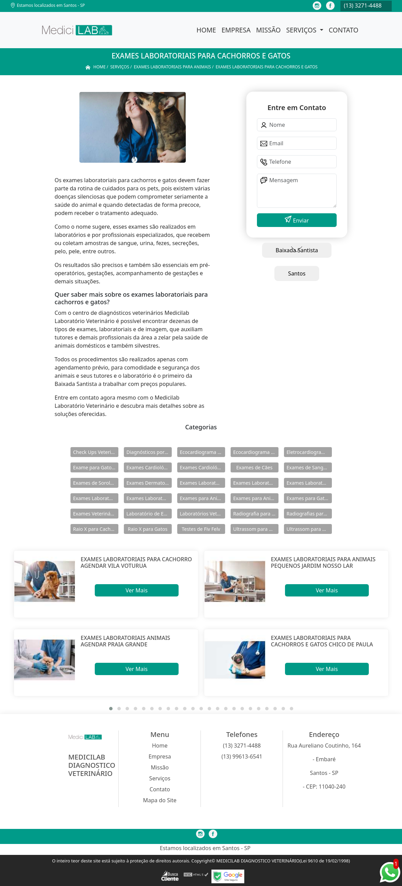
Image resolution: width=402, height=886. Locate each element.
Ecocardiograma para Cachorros (202, 452)
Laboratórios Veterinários (202, 513)
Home (206, 30)
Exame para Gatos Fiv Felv (95, 467)
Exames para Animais (202, 498)
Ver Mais (136, 590)
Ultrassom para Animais (255, 529)
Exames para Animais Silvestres (255, 498)
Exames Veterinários (95, 513)
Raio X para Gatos (148, 529)
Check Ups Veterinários (95, 452)
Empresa (235, 30)
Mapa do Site (160, 800)
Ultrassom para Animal (309, 529)
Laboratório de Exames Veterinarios (149, 513)
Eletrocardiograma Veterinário (309, 452)
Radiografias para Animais (309, 513)
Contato (344, 30)
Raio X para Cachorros (95, 529)
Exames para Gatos (308, 498)
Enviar (300, 220)
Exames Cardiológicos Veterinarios (202, 467)
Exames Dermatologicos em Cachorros (149, 483)
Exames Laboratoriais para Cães (309, 483)
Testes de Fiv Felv (201, 529)
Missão (268, 30)
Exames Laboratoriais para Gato (149, 498)
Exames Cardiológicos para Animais (149, 467)
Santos (297, 273)
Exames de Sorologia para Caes (95, 483)
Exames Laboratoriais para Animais (255, 483)
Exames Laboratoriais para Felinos (95, 498)
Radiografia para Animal (255, 513)
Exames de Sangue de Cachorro (309, 467)
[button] (111, 708)
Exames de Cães (254, 467)
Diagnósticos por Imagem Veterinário (149, 452)
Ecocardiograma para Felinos (255, 452)
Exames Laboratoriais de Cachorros (202, 483)
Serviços (302, 30)
